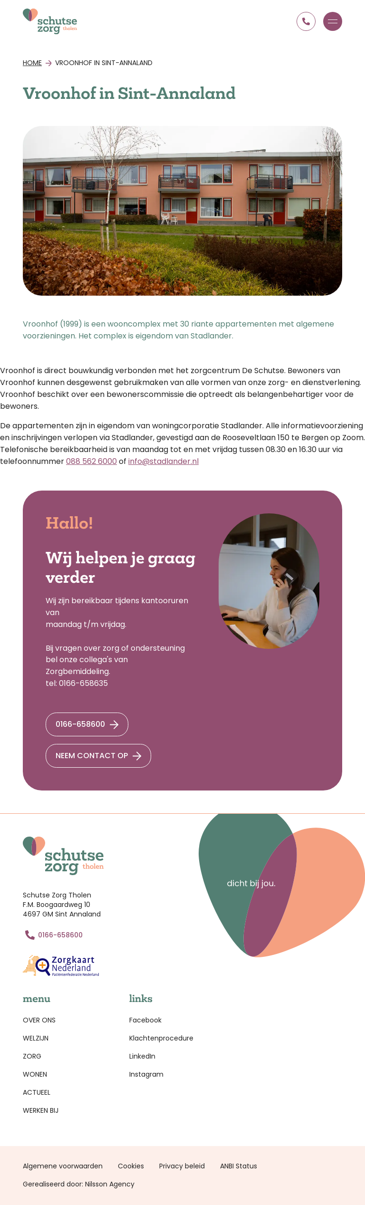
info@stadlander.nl (163, 461)
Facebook (145, 1020)
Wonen (35, 1074)
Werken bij (40, 1110)
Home (32, 62)
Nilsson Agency (109, 1184)
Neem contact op (92, 755)
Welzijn (35, 1038)
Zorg (32, 1056)
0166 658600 (306, 21)
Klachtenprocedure (161, 1038)
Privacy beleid (182, 1166)
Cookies (131, 1166)
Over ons (39, 1020)
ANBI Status (238, 1166)
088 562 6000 (91, 461)
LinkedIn (142, 1056)
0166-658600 (80, 724)
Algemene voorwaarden (63, 1166)
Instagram (146, 1074)
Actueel (36, 1092)
